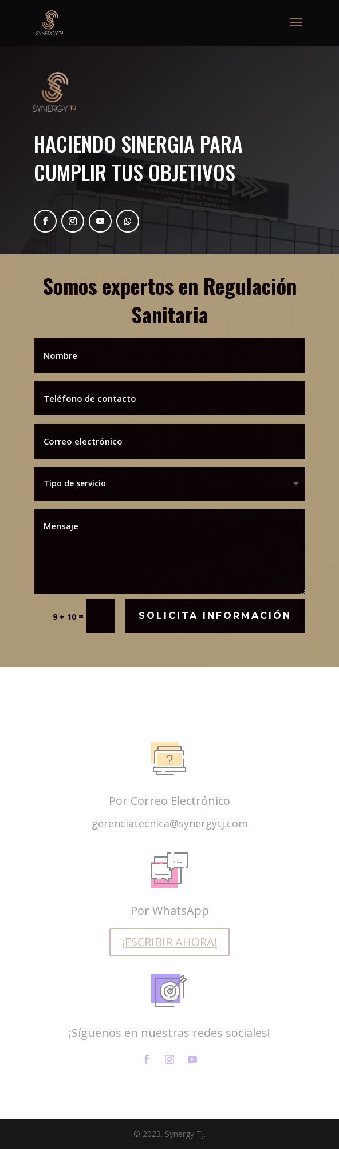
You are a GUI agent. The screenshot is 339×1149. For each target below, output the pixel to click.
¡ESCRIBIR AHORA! (169, 942)
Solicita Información (215, 615)
